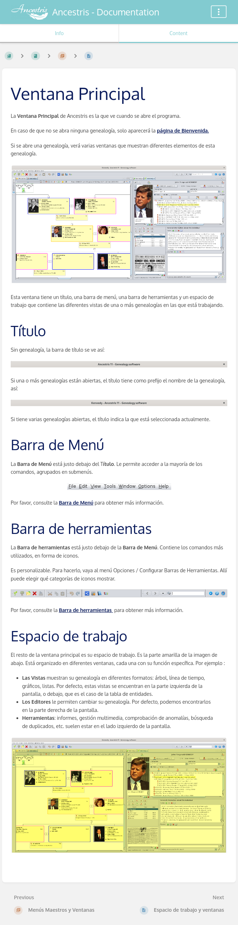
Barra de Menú (76, 503)
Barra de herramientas (86, 610)
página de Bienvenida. (183, 130)
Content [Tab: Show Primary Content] (178, 33)
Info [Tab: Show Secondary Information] (59, 33)
